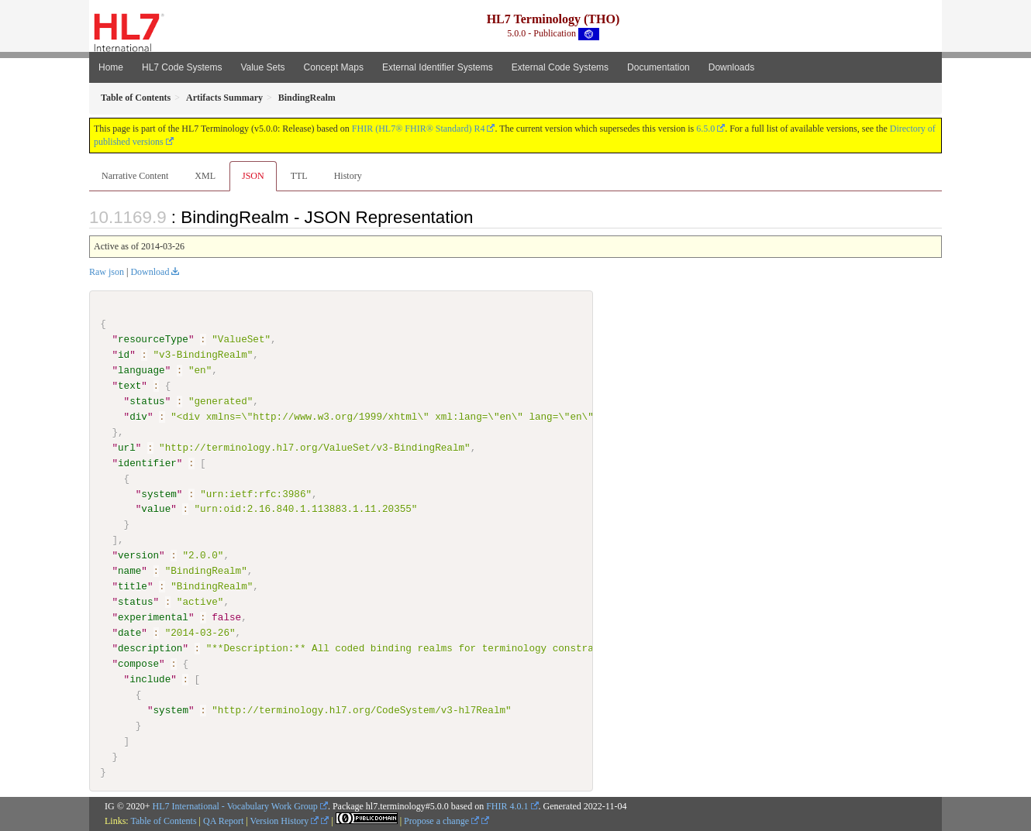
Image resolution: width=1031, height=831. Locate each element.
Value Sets (262, 67)
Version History (284, 821)
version (138, 555)
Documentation (658, 67)
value (156, 509)
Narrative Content (135, 175)
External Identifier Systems (437, 67)
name (129, 571)
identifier (147, 462)
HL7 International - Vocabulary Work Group (235, 805)
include (150, 679)
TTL (299, 175)
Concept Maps (334, 67)
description (150, 648)
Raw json (106, 271)
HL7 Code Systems (182, 67)
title (132, 586)
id (123, 355)
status (146, 401)
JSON (253, 175)
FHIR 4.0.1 (507, 805)
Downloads (731, 67)
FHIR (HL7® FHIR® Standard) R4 (418, 128)
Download (149, 271)
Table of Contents (163, 821)
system (158, 493)
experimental (153, 617)
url (127, 448)
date (129, 633)
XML (205, 175)
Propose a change (441, 821)
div (138, 417)
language (141, 370)
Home (110, 67)
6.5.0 (705, 128)
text (129, 386)
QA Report (223, 821)
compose (138, 664)
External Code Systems (560, 67)
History (348, 175)
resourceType (153, 339)
